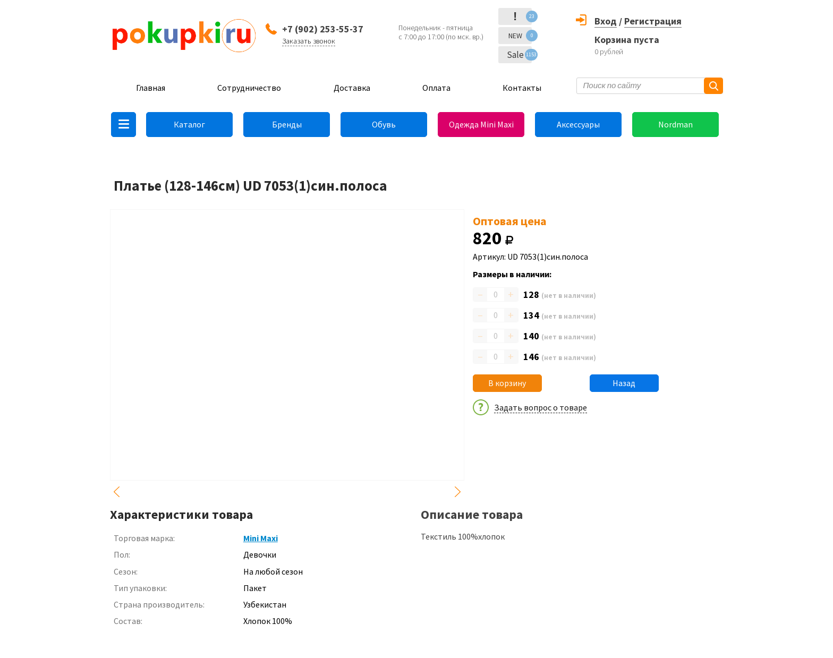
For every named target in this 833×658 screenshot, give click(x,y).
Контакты (522, 87)
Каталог (189, 124)
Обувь (384, 124)
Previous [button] (116, 491)
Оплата (436, 87)
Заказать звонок (308, 41)
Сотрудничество (249, 87)
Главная (150, 87)
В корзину (507, 383)
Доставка (352, 87)
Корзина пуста (626, 39)
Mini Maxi (260, 538)
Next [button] (458, 491)
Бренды (287, 124)
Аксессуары (578, 124)
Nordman (675, 124)
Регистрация (653, 21)
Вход (605, 21)
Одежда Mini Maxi (481, 124)
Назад (624, 383)
